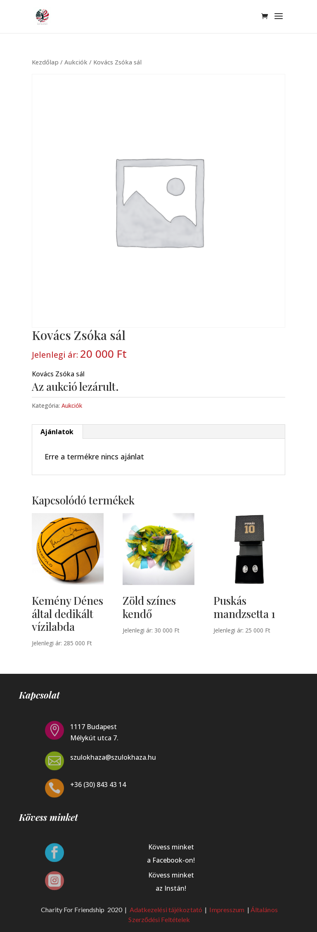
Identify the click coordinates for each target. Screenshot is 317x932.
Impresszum (227, 909)
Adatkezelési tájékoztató (166, 909)
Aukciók (76, 62)
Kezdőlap (45, 62)
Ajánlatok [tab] (56, 431)
